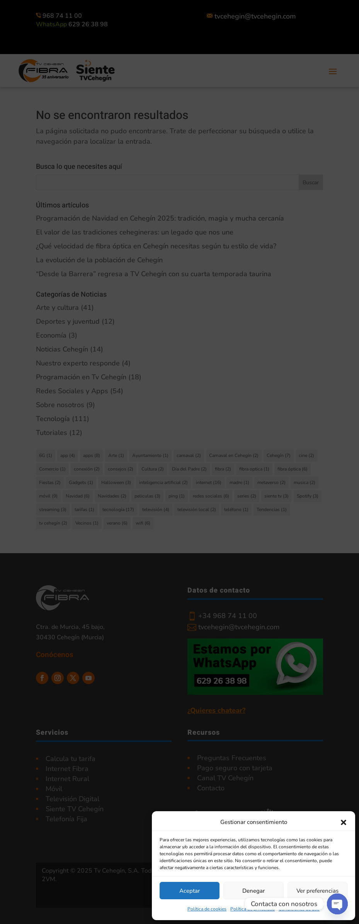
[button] (343, 822)
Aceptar (189, 891)
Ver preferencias (317, 891)
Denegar (253, 891)
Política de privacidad (252, 909)
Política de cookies (206, 909)
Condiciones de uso (299, 909)
